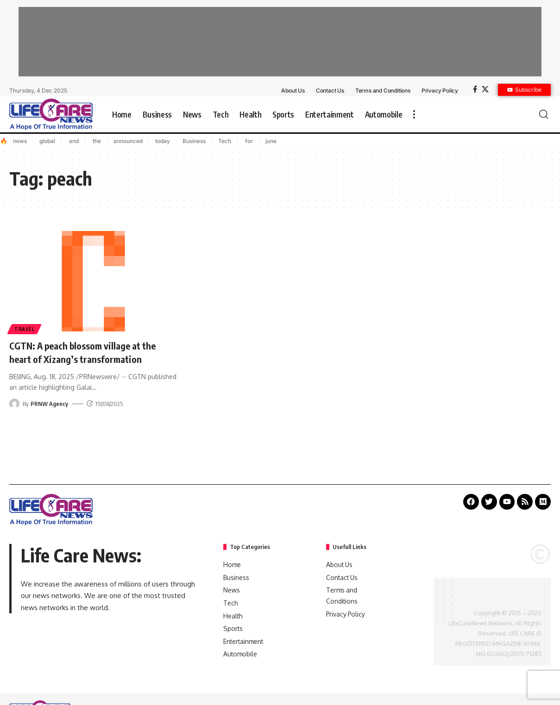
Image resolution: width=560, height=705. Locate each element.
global (47, 140)
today (162, 140)
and (73, 140)
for (248, 140)
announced (128, 140)
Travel (25, 328)
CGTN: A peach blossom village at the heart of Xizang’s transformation (90, 352)
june (271, 140)
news (20, 140)
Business (194, 140)
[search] (543, 114)
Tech (224, 140)
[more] (414, 114)
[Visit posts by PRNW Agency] (14, 404)
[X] (485, 89)
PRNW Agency (49, 403)
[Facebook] (475, 89)
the (96, 140)
